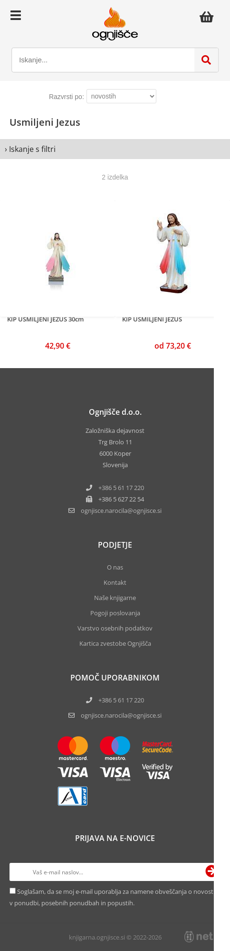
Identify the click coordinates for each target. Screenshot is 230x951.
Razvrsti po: (66, 96)
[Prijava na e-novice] (211, 872)
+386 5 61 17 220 (121, 487)
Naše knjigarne (115, 597)
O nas (115, 567)
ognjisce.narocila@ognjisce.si (121, 715)
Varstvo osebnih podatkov (115, 628)
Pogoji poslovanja (115, 613)
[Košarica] (209, 16)
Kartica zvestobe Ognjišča (115, 643)
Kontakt (115, 582)
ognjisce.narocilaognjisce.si (121, 510)
